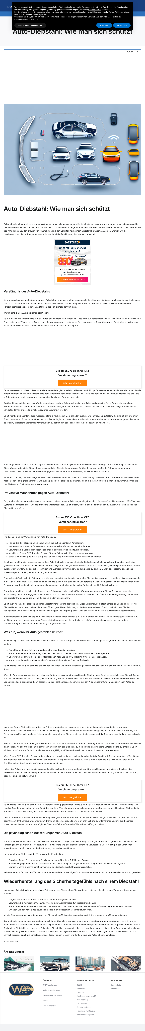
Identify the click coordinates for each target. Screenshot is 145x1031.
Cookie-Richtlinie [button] (94, 10)
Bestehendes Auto (74, 272)
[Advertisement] (72, 78)
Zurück (130, 51)
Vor (137, 51)
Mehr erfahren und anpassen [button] (30, 25)
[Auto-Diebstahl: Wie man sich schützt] (72, 149)
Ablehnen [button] (104, 25)
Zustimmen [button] (122, 25)
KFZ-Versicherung (11, 941)
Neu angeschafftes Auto (74, 275)
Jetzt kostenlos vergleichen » (72, 279)
